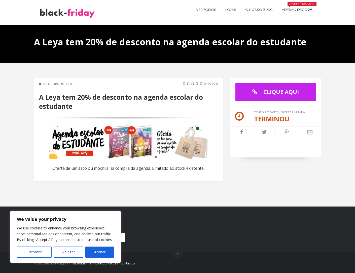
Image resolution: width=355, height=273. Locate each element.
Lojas (230, 10)
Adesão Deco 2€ (299, 9)
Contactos (127, 263)
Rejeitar (68, 252)
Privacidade (77, 263)
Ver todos (206, 10)
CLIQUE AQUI (274, 92)
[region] (65, 237)
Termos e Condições (103, 263)
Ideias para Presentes (58, 84)
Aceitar (99, 252)
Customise (34, 252)
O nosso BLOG (259, 10)
